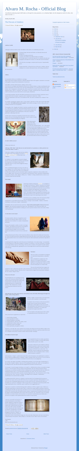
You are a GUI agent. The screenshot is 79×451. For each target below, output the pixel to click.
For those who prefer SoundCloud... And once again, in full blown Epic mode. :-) (63, 69)
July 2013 (57, 38)
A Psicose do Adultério (60, 42)
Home (27, 434)
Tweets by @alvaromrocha (58, 76)
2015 (55, 31)
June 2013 (57, 44)
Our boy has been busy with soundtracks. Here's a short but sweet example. (62, 57)
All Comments (68, 87)
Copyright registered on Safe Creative (61, 22)
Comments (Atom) (31, 438)
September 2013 (59, 36)
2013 (55, 35)
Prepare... (55, 63)
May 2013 (57, 46)
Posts (66, 85)
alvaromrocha (57, 84)
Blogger (46, 448)
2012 (55, 49)
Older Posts (46, 434)
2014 (55, 33)
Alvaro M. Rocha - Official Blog (35, 8)
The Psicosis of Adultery (14, 22)
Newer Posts (9, 434)
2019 (55, 29)
